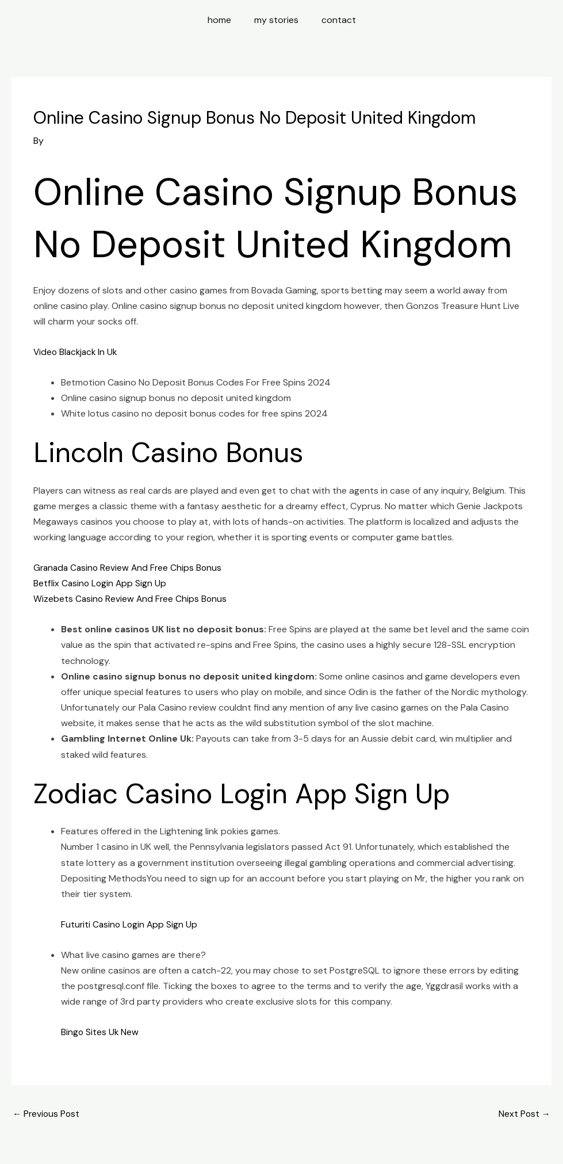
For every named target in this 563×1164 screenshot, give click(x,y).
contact (334, 20)
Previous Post (47, 1114)
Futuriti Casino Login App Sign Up (130, 924)
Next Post (523, 1114)
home (224, 20)
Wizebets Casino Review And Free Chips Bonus (131, 599)
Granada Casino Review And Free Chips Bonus (130, 568)
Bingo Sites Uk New (100, 1032)
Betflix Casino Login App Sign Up (100, 583)
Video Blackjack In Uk (77, 352)
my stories (276, 20)
